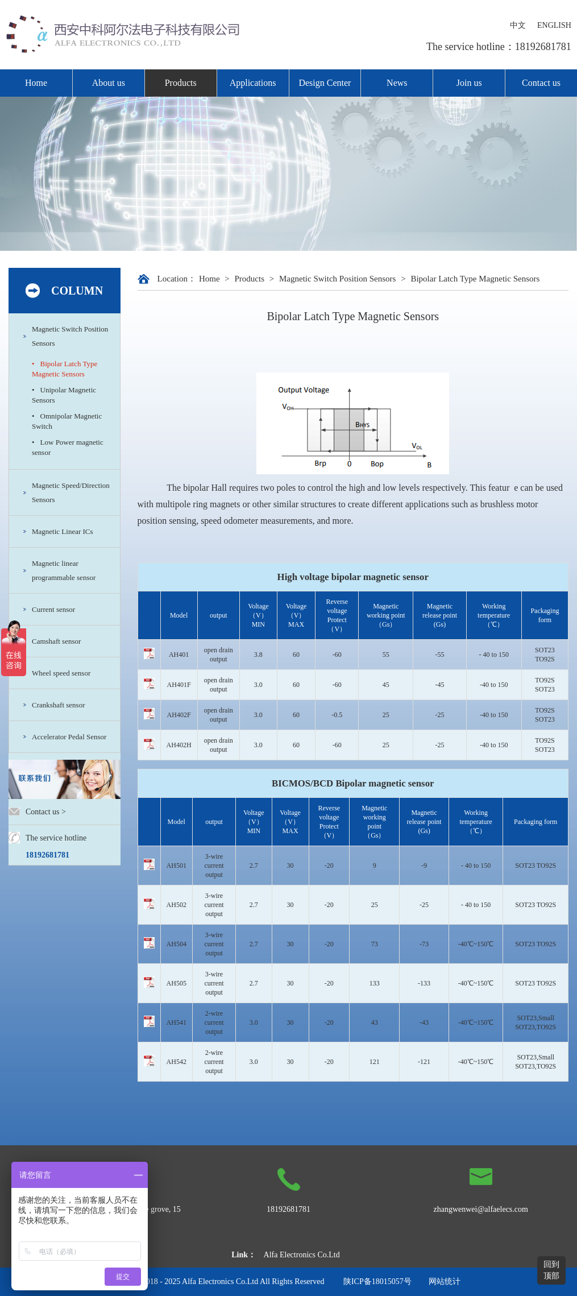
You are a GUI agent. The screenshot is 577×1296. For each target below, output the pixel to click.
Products (181, 83)
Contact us (541, 83)
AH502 (176, 905)
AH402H (179, 745)
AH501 (176, 865)
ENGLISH (554, 25)
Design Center (324, 83)
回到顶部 (551, 1270)
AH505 (176, 983)
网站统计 (444, 1281)
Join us (469, 83)
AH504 (176, 944)
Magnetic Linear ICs (62, 531)
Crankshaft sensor (58, 705)
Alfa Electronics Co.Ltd (302, 1255)
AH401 (179, 655)
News (397, 83)
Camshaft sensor (56, 641)
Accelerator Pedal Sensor (69, 736)
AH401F (179, 685)
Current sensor (53, 609)
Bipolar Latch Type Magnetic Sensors (474, 278)
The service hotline (56, 838)
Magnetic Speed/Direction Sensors (71, 492)
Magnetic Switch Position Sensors (70, 336)
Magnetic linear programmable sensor (64, 570)
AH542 (176, 1062)
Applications (253, 83)
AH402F (179, 715)
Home (36, 83)
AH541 (176, 1022)
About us (108, 83)
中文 (518, 25)
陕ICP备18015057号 (377, 1281)
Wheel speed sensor (61, 673)
